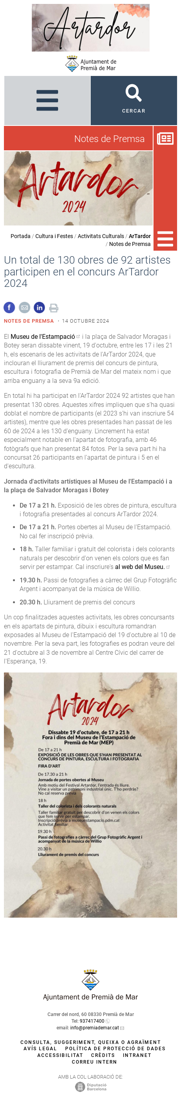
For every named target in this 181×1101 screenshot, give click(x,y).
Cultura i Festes (54, 236)
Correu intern (94, 1062)
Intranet (137, 1055)
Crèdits (103, 1055)
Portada (21, 236)
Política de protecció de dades (115, 1048)
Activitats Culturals (101, 236)
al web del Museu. (140, 567)
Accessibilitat (60, 1055)
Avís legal (40, 1048)
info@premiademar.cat (94, 1028)
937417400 (92, 1021)
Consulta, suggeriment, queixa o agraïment (90, 1042)
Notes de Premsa (130, 244)
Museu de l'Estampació (43, 336)
